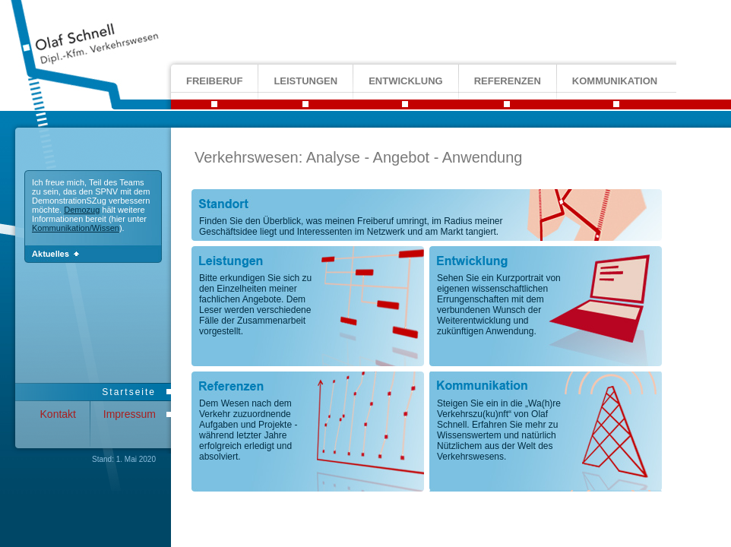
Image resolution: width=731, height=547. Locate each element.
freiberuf (214, 81)
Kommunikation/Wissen (75, 227)
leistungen (305, 81)
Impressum (129, 414)
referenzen (507, 81)
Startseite (129, 392)
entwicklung (406, 81)
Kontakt (58, 414)
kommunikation (614, 81)
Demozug (82, 209)
